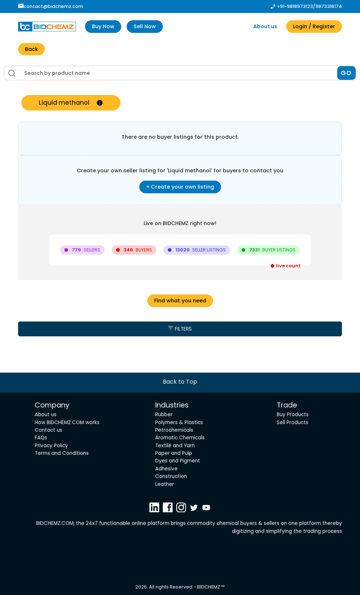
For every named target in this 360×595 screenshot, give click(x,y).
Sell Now (145, 26)
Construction (171, 476)
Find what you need (180, 300)
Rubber (164, 414)
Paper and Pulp (173, 453)
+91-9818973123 (295, 6)
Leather (164, 484)
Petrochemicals (174, 430)
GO (346, 73)
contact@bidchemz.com (51, 6)
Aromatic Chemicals (180, 437)
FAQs (41, 437)
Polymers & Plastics (179, 422)
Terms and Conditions (62, 453)
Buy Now (103, 26)
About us (265, 26)
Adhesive (166, 468)
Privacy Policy (51, 445)
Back (31, 49)
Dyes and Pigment (177, 460)
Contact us (48, 430)
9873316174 (328, 6)
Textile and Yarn (175, 445)
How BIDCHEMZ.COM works (67, 422)
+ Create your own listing (180, 186)
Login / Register (314, 26)
